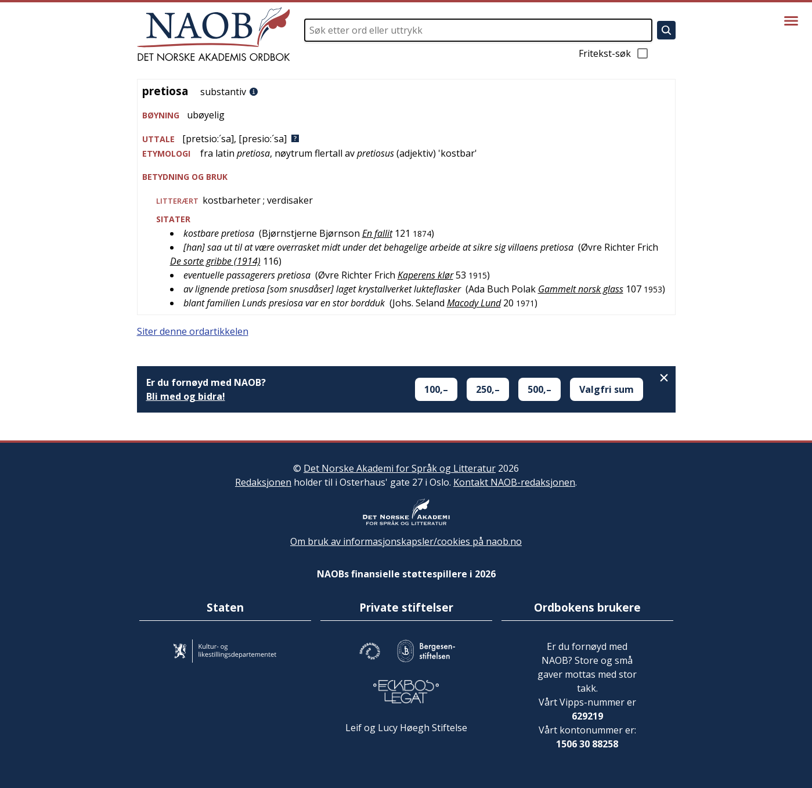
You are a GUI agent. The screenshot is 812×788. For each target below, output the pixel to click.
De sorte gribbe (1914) (215, 261)
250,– (488, 389)
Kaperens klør (425, 275)
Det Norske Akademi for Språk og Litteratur (400, 468)
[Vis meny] (791, 21)
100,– (436, 389)
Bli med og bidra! (185, 396)
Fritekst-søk (614, 53)
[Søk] (666, 30)
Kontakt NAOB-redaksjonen (514, 482)
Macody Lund (474, 303)
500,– (539, 389)
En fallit (377, 233)
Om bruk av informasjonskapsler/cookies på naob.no (406, 541)
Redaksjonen (263, 482)
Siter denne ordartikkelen (192, 331)
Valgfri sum (606, 389)
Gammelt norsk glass (580, 289)
